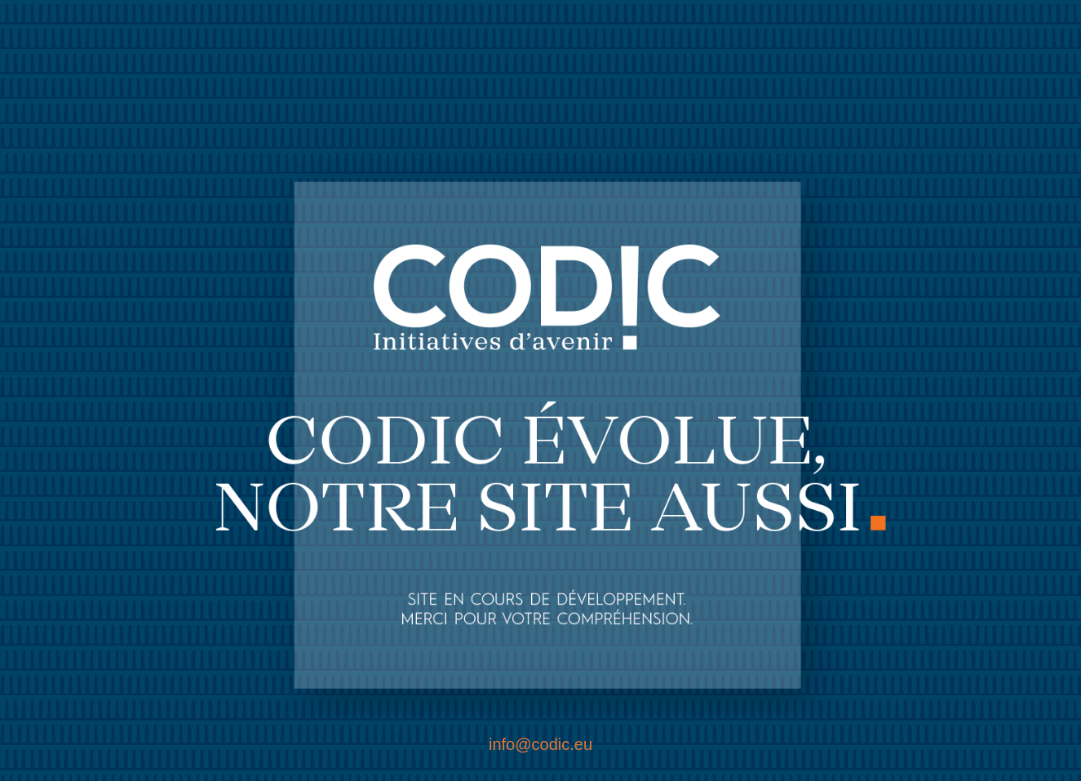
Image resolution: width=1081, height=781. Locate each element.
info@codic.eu (540, 744)
